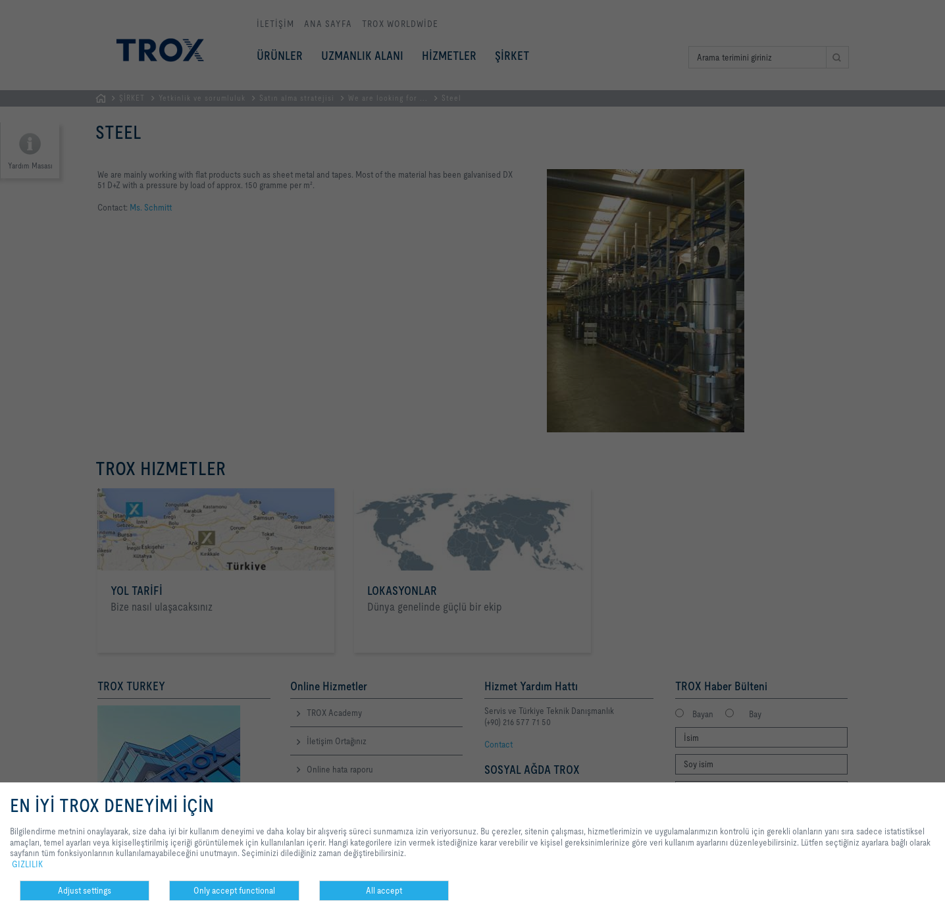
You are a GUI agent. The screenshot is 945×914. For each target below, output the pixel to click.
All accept (384, 890)
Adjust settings (84, 890)
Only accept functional (234, 890)
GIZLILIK (27, 864)
